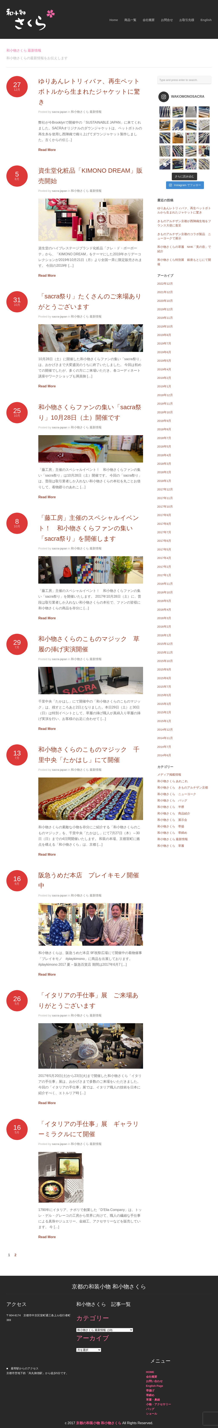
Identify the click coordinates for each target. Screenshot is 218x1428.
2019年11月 (165, 317)
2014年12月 (165, 729)
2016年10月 (165, 592)
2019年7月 (164, 343)
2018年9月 (164, 420)
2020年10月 (165, 300)
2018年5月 (164, 446)
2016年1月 (164, 635)
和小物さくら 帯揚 (170, 826)
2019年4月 (164, 369)
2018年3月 (164, 463)
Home (113, 20)
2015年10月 (165, 661)
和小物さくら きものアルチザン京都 (182, 787)
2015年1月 (164, 721)
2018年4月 (164, 455)
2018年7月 (164, 438)
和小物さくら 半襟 (170, 807)
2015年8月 (164, 678)
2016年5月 (164, 601)
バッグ (150, 1409)
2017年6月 (164, 540)
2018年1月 (164, 481)
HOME (150, 1372)
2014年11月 (165, 738)
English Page (154, 1385)
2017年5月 (164, 549)
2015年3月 (164, 704)
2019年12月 (165, 309)
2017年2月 (164, 566)
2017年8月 (164, 523)
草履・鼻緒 (153, 1399)
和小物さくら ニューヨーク (176, 794)
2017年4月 (164, 558)
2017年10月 (165, 506)
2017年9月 (164, 515)
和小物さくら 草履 (170, 845)
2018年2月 (164, 472)
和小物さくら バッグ (172, 800)
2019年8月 (164, 335)
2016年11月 (165, 583)
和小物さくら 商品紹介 (173, 813)
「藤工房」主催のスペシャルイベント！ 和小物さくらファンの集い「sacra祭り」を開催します (88, 528)
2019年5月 (164, 360)
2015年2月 (164, 712)
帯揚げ (150, 1390)
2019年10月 (165, 326)
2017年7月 (164, 532)
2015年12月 (165, 643)
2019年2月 (164, 378)
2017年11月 (165, 498)
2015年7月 (164, 686)
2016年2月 (164, 626)
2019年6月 (164, 352)
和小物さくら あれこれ (172, 781)
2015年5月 (164, 695)
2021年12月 (165, 292)
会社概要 (149, 20)
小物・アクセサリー (158, 1404)
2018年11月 (165, 403)
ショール (151, 1413)
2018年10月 (165, 412)
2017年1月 (164, 575)
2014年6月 (164, 755)
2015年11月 (165, 652)
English (206, 20)
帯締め (150, 1395)
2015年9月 (164, 669)
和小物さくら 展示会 (172, 819)
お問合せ (167, 20)
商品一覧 (130, 20)
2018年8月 (164, 429)
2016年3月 (164, 618)
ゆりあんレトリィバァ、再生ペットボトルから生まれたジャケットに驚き (89, 91)
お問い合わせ (154, 1381)
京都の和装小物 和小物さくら (98, 1423)
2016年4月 (164, 609)
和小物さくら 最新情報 (86, 111)
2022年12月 (165, 283)
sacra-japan (59, 111)
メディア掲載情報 (169, 774)
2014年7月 (164, 746)
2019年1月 (164, 386)
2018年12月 (165, 395)
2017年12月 (165, 489)
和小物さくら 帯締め (172, 832)
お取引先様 (186, 20)
